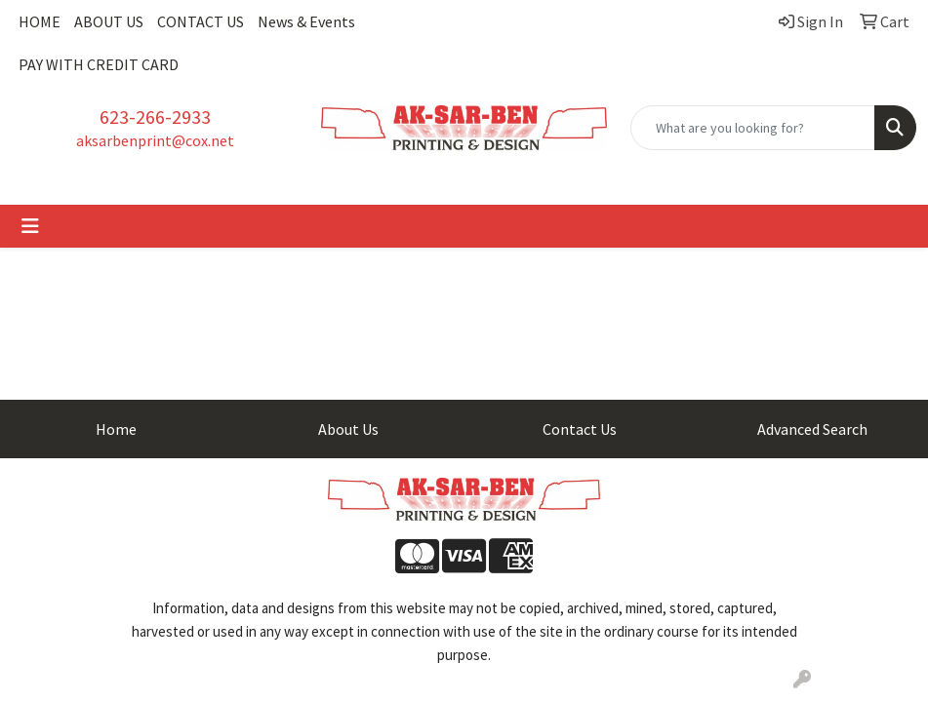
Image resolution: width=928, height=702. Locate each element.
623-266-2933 (155, 116)
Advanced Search (812, 429)
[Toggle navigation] (30, 226)
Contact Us (580, 429)
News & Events (306, 21)
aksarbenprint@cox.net (155, 140)
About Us (348, 429)
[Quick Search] (752, 127)
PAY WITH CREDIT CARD (99, 64)
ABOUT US (108, 21)
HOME (40, 21)
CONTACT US (200, 21)
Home (116, 429)
